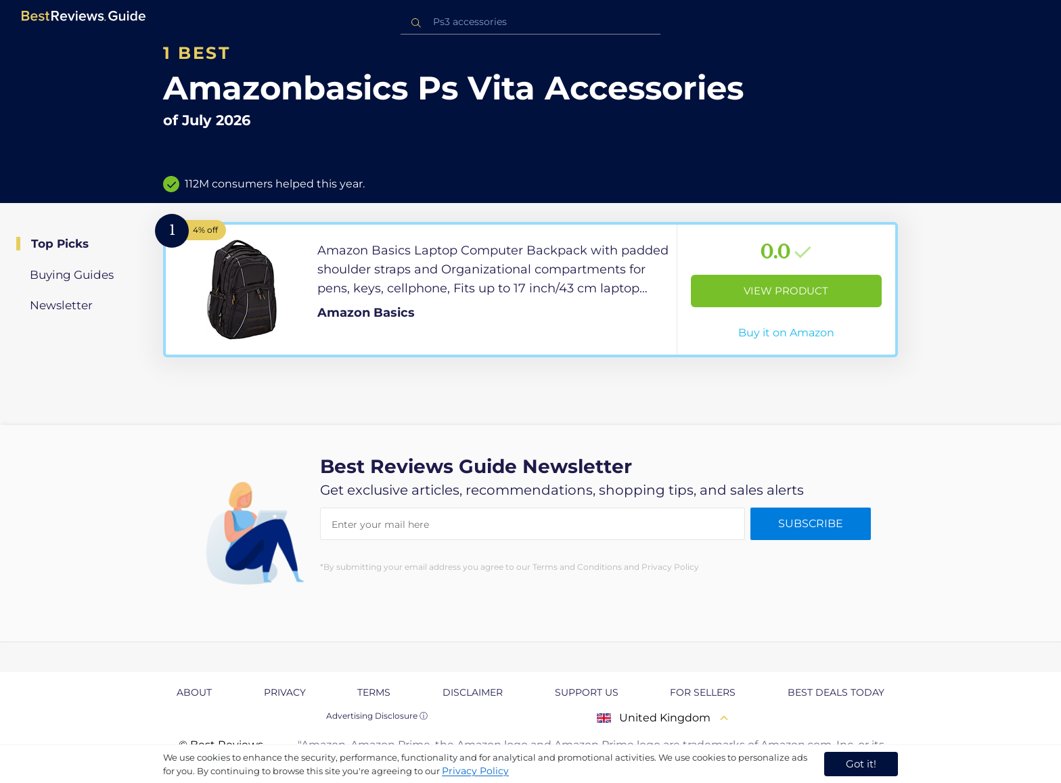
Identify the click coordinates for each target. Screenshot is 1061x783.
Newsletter (61, 305)
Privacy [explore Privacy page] (285, 692)
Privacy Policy (475, 771)
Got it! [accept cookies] (861, 763)
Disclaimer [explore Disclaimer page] (473, 692)
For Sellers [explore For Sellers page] (703, 692)
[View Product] (530, 289)
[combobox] (530, 22)
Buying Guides (72, 275)
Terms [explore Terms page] (373, 692)
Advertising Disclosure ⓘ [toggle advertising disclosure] (377, 716)
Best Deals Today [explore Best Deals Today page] (836, 692)
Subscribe (810, 523)
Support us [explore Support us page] (586, 692)
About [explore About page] (194, 692)
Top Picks (60, 243)
